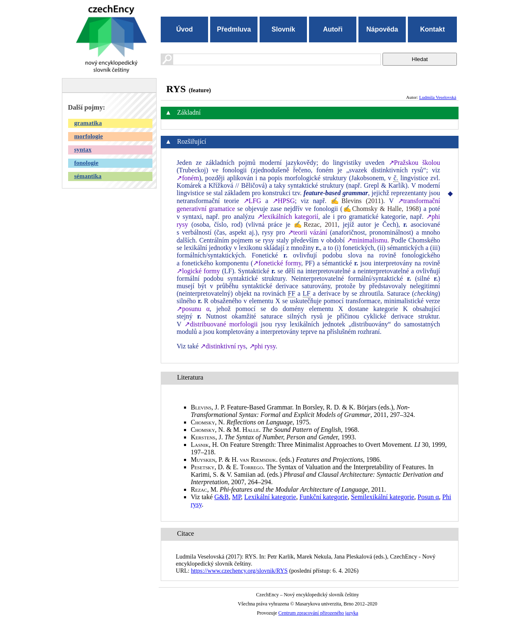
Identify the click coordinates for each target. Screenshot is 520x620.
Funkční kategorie (323, 496)
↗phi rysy (262, 346)
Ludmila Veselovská (437, 97)
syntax (83, 149)
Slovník (283, 29)
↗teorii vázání (307, 232)
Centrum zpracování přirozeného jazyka (318, 613)
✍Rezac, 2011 (316, 224)
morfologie (88, 136)
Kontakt (432, 29)
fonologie (86, 162)
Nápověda (382, 29)
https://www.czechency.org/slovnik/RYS (239, 570)
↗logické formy (198, 270)
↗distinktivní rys (222, 346)
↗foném (188, 177)
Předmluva (234, 29)
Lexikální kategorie (270, 496)
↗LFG (252, 200)
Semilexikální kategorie (382, 496)
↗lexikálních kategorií (287, 216)
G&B (221, 496)
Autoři (333, 29)
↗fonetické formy (277, 263)
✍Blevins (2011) (357, 200)
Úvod (184, 29)
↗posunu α (193, 308)
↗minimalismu (367, 240)
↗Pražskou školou (414, 162)
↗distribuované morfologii (221, 324)
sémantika (88, 176)
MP (236, 496)
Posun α (428, 496)
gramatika (88, 123)
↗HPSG (283, 200)
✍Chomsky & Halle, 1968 (381, 208)
